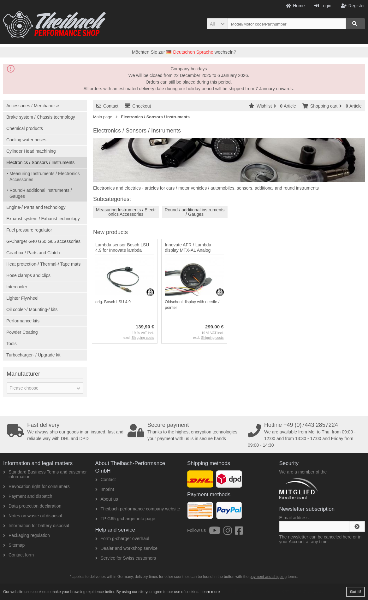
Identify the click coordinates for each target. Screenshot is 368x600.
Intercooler (16, 286)
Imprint (104, 489)
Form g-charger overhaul (122, 538)
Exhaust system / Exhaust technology (43, 218)
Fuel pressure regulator (29, 229)
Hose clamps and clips (28, 275)
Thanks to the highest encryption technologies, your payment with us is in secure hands (186, 431)
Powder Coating (22, 332)
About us (106, 499)
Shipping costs (143, 337)
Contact (107, 106)
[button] (217, 23)
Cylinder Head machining (31, 151)
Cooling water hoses (26, 139)
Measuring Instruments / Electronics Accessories (44, 176)
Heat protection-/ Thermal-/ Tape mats (43, 264)
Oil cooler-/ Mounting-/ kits (32, 309)
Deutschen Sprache (189, 52)
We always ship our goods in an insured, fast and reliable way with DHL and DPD (65, 431)
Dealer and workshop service (126, 548)
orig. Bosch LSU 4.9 (113, 302)
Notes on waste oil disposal (32, 515)
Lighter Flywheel (22, 298)
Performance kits (22, 320)
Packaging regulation (26, 535)
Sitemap (14, 545)
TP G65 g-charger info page (125, 518)
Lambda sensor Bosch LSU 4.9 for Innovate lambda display (122, 250)
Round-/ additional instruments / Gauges (40, 193)
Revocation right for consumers (36, 486)
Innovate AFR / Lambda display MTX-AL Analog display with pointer (188, 250)
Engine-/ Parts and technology (36, 207)
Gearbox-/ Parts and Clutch (33, 252)
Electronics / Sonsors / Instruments (40, 162)
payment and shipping (268, 576)
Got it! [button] (355, 592)
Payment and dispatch (27, 496)
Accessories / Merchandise (32, 105)
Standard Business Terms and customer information (45, 474)
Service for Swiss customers (125, 558)
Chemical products (24, 128)
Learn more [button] (210, 592)
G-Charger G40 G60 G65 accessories (43, 241)
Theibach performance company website (137, 508)
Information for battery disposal (36, 525)
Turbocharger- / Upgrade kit (33, 354)
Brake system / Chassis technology (40, 117)
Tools (11, 343)
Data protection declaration (32, 506)
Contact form (18, 554)
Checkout (138, 106)
